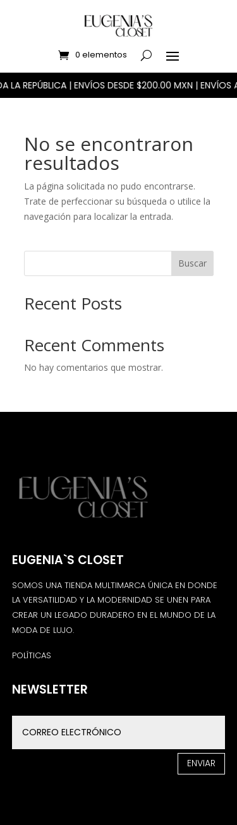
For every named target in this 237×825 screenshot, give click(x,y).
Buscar (192, 263)
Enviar (201, 763)
